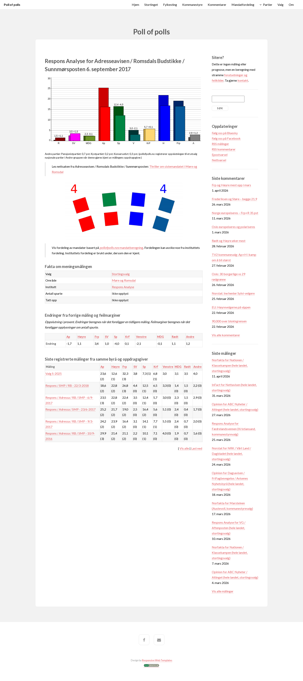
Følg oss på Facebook (226, 138)
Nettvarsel (219, 160)
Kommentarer (217, 4)
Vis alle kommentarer (226, 335)
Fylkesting (170, 4)
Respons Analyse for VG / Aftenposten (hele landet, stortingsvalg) (228, 528)
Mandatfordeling (243, 4)
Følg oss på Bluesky (225, 133)
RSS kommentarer (224, 149)
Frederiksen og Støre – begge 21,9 (234, 199)
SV (106, 336)
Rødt (175, 336)
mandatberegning (121, 247)
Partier (267, 4)
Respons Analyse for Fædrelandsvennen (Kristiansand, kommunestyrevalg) (233, 429)
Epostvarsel (219, 154)
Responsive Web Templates (157, 660)
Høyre (82, 336)
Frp (97, 336)
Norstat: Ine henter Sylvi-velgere (233, 293)
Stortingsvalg (121, 274)
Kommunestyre (192, 4)
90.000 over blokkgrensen (229, 321)
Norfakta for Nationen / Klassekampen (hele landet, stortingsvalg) (230, 365)
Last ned (196, 448)
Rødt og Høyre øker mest (228, 240)
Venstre (141, 336)
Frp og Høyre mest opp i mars (231, 185)
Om (291, 4)
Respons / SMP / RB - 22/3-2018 (67, 385)
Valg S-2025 (53, 373)
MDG (160, 336)
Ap (68, 336)
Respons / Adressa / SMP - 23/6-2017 (70, 409)
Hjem (135, 4)
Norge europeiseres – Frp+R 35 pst (235, 213)
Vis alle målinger (222, 591)
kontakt (242, 80)
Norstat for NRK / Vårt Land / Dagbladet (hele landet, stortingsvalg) (231, 453)
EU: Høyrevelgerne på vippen (231, 307)
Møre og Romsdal (124, 280)
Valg (280, 4)
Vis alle (184, 448)
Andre (190, 336)
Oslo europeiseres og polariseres (233, 227)
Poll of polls (12, 4)
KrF (127, 336)
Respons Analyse (123, 287)
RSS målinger (220, 144)
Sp (115, 336)
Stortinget (151, 4)
